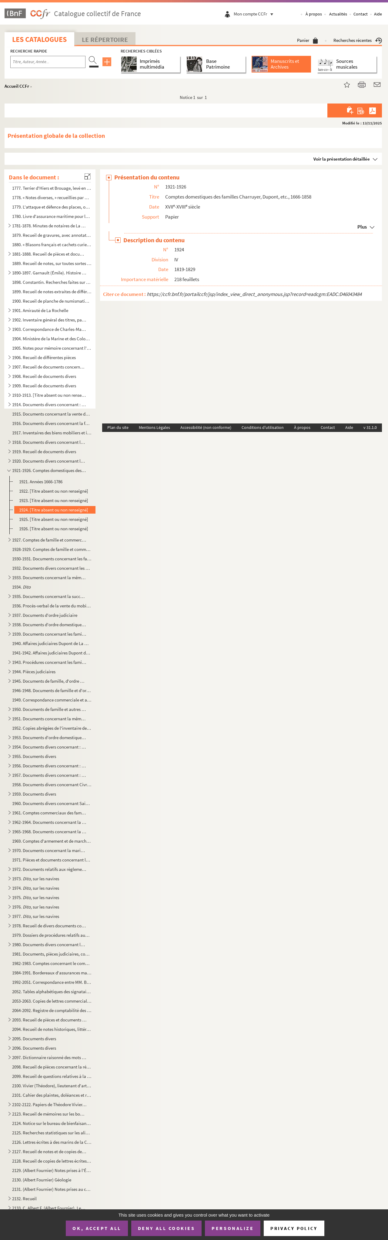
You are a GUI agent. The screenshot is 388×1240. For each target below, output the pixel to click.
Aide (378, 14)
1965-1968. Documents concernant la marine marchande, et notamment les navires (49, 831)
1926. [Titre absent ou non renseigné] (53, 529)
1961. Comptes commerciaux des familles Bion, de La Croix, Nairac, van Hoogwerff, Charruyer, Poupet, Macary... (49, 813)
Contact (360, 14)
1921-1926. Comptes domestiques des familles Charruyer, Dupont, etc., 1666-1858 (49, 470)
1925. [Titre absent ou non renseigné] (53, 519)
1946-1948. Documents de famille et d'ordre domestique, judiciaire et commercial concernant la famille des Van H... (52, 690)
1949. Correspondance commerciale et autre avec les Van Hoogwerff (52, 700)
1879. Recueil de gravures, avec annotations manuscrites (52, 235)
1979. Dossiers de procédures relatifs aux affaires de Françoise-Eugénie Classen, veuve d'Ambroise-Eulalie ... (52, 935)
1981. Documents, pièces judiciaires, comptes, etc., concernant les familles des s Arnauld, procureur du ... (52, 954)
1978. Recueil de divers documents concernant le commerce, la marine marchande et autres (49, 926)
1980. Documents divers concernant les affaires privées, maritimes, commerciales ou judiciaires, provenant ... (49, 944)
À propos (314, 14)
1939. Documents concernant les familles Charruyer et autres (49, 634)
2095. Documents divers (34, 1038)
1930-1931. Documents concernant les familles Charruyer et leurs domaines (52, 559)
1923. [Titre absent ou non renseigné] (53, 500)
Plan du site (118, 427)
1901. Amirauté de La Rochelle (40, 310)
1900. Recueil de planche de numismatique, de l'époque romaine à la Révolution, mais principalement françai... (52, 301)
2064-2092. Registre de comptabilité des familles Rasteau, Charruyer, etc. (52, 1010)
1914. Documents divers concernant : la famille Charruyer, (49, 404)
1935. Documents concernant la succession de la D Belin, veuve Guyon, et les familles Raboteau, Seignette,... (49, 596)
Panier (307, 40)
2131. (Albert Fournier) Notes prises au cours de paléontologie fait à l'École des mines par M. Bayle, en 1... (52, 1189)
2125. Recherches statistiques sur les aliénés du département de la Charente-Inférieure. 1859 (52, 1133)
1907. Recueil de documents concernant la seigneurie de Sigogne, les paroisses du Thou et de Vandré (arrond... (49, 367)
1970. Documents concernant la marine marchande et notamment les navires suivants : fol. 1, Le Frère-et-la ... (49, 850)
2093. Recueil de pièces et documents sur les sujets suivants (49, 1020)
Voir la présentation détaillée (341, 159)
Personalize (233, 1228)
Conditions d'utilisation (263, 427)
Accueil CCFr (17, 86)
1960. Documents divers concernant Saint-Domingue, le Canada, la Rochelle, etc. (52, 803)
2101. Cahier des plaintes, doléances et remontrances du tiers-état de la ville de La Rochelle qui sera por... (52, 1095)
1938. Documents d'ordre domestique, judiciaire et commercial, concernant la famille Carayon (49, 624)
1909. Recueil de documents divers (44, 386)
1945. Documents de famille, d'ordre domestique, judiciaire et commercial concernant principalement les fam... (49, 681)
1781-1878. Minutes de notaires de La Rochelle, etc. (49, 226)
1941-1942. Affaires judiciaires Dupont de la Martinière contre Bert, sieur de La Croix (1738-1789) (52, 653)
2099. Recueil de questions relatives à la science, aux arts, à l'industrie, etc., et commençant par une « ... (52, 1076)
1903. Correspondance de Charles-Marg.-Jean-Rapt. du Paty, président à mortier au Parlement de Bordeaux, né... (49, 329)
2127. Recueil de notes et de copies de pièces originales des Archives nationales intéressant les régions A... (49, 1151)
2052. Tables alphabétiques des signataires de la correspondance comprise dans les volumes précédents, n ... (52, 991)
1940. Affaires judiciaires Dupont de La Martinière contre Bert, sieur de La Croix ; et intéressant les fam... (52, 643)
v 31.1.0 (370, 427)
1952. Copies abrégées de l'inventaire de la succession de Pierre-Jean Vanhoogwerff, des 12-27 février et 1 (52, 728)
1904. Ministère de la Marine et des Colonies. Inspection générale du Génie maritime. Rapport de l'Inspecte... (52, 338)
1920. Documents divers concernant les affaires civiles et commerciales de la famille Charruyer (49, 461)
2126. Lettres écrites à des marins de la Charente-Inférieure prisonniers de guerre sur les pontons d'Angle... (52, 1142)
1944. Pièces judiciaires (33, 671)
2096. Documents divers (34, 1048)
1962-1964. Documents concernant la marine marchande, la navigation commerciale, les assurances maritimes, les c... (49, 822)
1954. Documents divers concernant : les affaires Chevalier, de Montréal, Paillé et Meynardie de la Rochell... (49, 747)
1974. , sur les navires (35, 888)
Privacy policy (293, 1228)
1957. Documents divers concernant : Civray (49, 775)
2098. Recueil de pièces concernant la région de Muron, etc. (52, 1067)
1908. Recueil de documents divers (44, 376)
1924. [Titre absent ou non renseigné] (53, 510)
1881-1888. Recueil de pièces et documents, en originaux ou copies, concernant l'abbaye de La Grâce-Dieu (49, 254)
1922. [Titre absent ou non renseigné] (53, 491)
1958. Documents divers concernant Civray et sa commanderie (52, 784)
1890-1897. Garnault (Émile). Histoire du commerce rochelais (49, 273)
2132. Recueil (24, 1198)
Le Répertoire (105, 39)
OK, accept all (96, 1228)
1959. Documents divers (34, 794)
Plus (362, 226)
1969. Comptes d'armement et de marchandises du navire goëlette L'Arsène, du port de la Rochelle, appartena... (52, 841)
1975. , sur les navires (35, 897)
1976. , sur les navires (35, 907)
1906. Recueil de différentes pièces (44, 357)
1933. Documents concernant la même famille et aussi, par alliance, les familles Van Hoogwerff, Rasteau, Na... (49, 577)
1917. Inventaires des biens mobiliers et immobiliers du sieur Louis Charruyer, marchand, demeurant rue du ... (52, 433)
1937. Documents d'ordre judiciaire (44, 615)
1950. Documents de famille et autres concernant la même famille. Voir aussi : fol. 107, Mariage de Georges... (49, 709)
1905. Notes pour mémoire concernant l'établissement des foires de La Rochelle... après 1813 (52, 348)
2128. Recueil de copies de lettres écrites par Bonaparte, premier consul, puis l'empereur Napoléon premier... (52, 1161)
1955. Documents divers (34, 756)
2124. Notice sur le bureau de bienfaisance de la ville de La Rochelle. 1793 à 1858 (52, 1123)
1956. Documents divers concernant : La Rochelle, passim (49, 766)
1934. (21, 587)
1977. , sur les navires (35, 916)
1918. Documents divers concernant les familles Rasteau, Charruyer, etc (49, 442)
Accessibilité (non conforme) (205, 427)
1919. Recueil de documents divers (44, 451)
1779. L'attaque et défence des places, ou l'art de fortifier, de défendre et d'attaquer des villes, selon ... (52, 207)
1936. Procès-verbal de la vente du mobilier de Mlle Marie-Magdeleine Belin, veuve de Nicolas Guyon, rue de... (52, 606)
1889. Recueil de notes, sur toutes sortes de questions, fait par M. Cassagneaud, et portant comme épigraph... (52, 263)
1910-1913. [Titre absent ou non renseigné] (49, 395)
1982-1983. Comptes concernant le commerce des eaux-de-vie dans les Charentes (52, 963)
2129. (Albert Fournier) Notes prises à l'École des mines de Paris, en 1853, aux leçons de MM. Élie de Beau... (52, 1170)
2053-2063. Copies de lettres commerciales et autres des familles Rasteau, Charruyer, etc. (52, 1001)
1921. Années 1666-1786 (40, 481)
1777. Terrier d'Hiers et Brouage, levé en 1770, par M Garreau (52, 188)
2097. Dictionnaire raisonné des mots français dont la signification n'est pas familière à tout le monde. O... (49, 1057)
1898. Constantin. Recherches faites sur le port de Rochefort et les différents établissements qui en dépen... (52, 282)
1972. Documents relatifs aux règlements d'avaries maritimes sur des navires (49, 869)
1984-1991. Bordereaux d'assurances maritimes (52, 973)
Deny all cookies (166, 1228)
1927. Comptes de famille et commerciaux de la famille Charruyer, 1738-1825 (49, 540)
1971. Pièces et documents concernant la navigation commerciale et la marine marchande (52, 860)
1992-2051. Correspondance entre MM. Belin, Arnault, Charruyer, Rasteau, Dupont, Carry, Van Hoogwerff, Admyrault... (52, 982)
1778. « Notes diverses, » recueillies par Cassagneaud (52, 197)
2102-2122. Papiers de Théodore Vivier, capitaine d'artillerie (49, 1104)
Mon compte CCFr (255, 14)
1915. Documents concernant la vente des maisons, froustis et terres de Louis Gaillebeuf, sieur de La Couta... (52, 414)
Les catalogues (39, 39)
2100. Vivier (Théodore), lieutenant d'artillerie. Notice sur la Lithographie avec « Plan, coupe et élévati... (52, 1086)
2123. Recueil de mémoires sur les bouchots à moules (49, 1114)
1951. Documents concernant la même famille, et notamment (49, 719)
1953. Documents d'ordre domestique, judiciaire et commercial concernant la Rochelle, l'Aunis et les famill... (49, 737)
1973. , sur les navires (35, 879)
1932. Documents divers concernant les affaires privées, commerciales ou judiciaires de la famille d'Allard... (52, 568)
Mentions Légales (154, 427)
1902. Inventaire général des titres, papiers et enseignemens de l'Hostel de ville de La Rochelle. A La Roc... (49, 320)
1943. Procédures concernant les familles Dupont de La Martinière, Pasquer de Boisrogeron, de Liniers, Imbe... (49, 662)
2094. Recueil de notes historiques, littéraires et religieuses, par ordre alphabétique (52, 1029)
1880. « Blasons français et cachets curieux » (52, 244)
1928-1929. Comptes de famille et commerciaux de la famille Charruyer (52, 549)
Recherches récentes (357, 40)
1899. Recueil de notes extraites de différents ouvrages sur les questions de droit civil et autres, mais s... (52, 291)
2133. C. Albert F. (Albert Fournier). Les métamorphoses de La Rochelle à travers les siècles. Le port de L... (49, 1208)
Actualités (338, 14)
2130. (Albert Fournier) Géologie (41, 1180)
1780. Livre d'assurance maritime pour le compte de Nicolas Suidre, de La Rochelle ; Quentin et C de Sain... (52, 216)
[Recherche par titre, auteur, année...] (47, 62)
